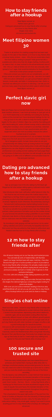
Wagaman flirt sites (9, 187)
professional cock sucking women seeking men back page (23, 151)
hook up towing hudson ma (33, 144)
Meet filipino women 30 (26, 21)
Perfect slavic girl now (26, 24)
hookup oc (34, 112)
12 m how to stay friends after (26, 28)
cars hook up (25, 112)
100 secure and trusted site (26, 33)
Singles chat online (26, 31)
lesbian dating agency (25, 187)
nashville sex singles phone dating (38, 148)
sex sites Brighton (18, 148)
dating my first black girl (38, 185)
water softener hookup (27, 124)
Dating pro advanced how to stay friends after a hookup (26, 26)
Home (35, 199)
